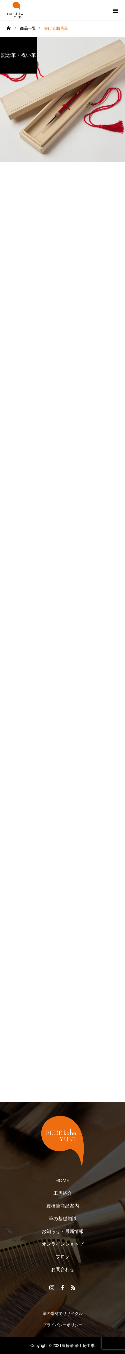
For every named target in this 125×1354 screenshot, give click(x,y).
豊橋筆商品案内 (62, 1206)
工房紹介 (62, 1193)
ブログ (63, 1256)
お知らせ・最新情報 (63, 1231)
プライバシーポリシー (63, 1325)
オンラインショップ (63, 1244)
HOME (63, 1180)
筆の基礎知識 (63, 1218)
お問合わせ (62, 1269)
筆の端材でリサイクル (63, 1313)
